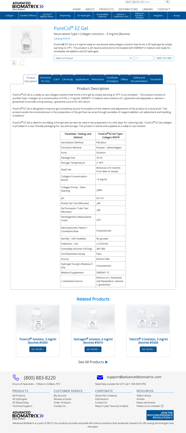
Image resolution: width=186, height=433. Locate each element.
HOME (77, 9)
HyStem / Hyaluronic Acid (121, 15)
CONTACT (164, 9)
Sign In (128, 2)
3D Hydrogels (83, 15)
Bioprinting (65, 15)
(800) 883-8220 (40, 378)
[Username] (144, 58)
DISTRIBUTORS (128, 9)
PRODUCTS (106, 9)
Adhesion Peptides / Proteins (140, 15)
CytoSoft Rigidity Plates (46, 15)
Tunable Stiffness (28, 15)
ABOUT (90, 9)
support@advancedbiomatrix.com (134, 376)
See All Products (93, 361)
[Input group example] (154, 2)
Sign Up (135, 2)
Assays (177, 15)
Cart (141, 2)
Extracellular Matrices (102, 15)
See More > (37, 349)
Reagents (158, 15)
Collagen (9, 15)
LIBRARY (147, 9)
